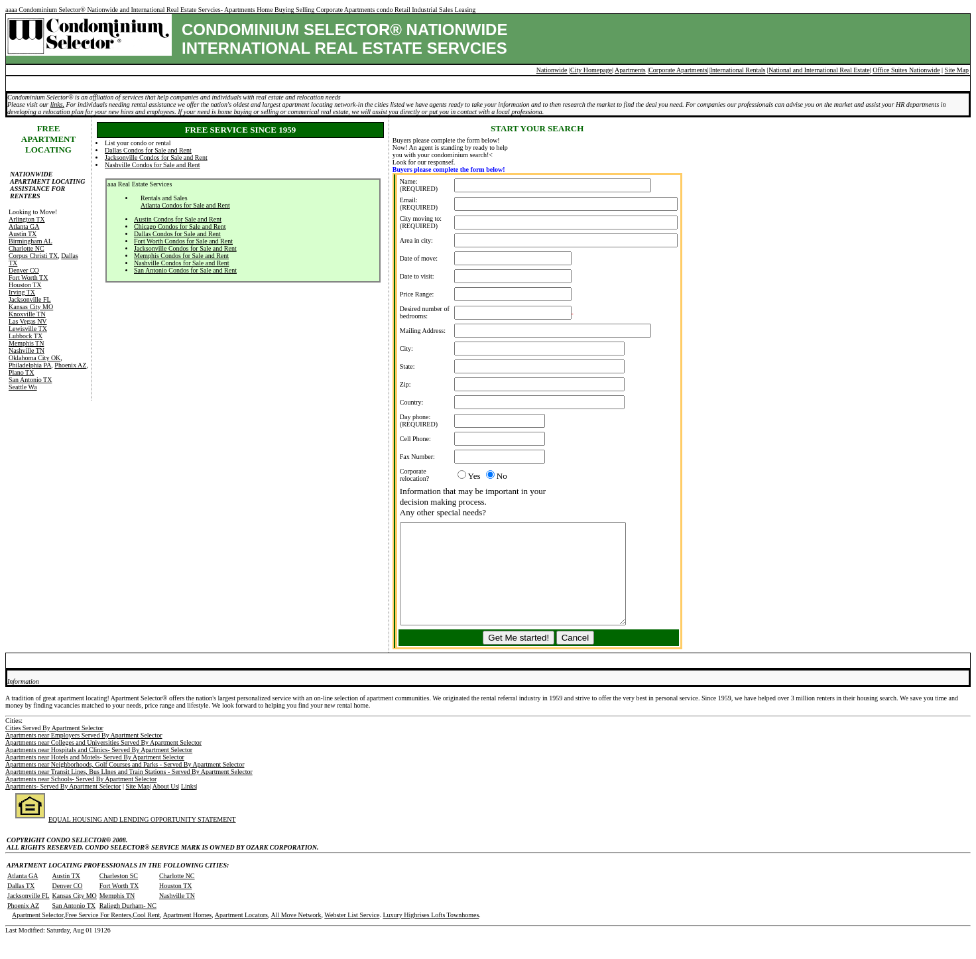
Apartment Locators (241, 934)
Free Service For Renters (98, 934)
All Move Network (296, 934)
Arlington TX (27, 219)
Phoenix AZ (70, 365)
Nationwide (552, 70)
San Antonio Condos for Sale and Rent (185, 270)
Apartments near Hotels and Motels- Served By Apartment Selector (94, 777)
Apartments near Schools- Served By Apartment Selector (80, 798)
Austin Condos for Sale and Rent (177, 219)
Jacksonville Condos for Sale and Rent (156, 157)
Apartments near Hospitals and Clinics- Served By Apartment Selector (98, 769)
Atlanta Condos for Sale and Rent (185, 205)
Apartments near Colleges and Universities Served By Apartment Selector (103, 762)
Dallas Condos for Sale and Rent (148, 150)
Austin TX (22, 233)
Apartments (630, 70)
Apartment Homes (187, 934)
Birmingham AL (30, 241)
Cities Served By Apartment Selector (54, 747)
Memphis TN (26, 343)
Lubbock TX (25, 336)
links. (57, 104)
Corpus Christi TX (33, 255)
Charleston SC (118, 895)
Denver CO (24, 270)
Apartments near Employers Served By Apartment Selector (83, 755)
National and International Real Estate (819, 70)
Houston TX (25, 284)
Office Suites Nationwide (906, 70)
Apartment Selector (38, 934)
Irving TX (22, 292)
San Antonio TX (30, 379)
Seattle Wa (23, 387)
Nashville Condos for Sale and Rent (152, 164)
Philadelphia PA (30, 365)
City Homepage (591, 70)
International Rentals (738, 70)
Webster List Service (351, 934)
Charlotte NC (26, 248)
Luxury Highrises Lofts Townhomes (431, 934)
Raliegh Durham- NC (127, 925)
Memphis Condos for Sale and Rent (181, 255)
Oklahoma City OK (34, 357)
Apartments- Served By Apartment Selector (63, 806)
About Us (165, 806)
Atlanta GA (24, 226)
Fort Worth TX (28, 277)
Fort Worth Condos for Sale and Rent (183, 241)
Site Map (957, 70)
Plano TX (21, 372)
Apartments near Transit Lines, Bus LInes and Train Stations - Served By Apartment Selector (129, 791)
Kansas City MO (31, 306)
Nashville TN (26, 350)
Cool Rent (146, 934)
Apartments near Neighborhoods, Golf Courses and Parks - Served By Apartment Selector (124, 784)
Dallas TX (20, 905)
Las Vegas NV (28, 321)
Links (188, 806)
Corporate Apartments (677, 70)
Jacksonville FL (30, 299)
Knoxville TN (27, 314)
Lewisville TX (28, 328)
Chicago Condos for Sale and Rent (180, 226)
